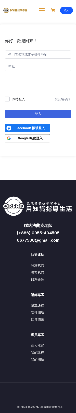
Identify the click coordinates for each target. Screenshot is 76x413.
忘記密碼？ (63, 99)
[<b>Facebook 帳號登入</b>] (27, 128)
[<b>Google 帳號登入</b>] (27, 138)
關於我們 (37, 265)
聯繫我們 (37, 272)
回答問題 (37, 319)
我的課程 (37, 352)
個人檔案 (37, 345)
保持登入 (18, 99)
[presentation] (32, 85)
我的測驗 (37, 360)
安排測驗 (37, 312)
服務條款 (37, 280)
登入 (66, 10)
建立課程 (37, 305)
